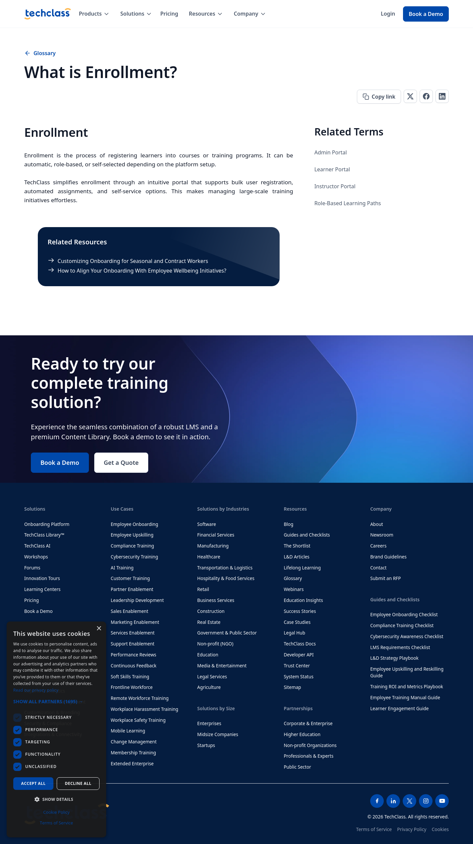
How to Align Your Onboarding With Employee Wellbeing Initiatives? (142, 270)
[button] (94, 14)
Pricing (169, 13)
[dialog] (56, 729)
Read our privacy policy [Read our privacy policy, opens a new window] (35, 690)
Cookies (440, 829)
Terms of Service (374, 829)
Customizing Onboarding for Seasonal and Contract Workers (133, 261)
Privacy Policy (411, 829)
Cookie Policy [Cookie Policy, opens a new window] (56, 812)
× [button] (98, 628)
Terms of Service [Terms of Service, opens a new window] (56, 823)
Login (388, 13)
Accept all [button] (33, 783)
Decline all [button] (78, 783)
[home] (47, 14)
